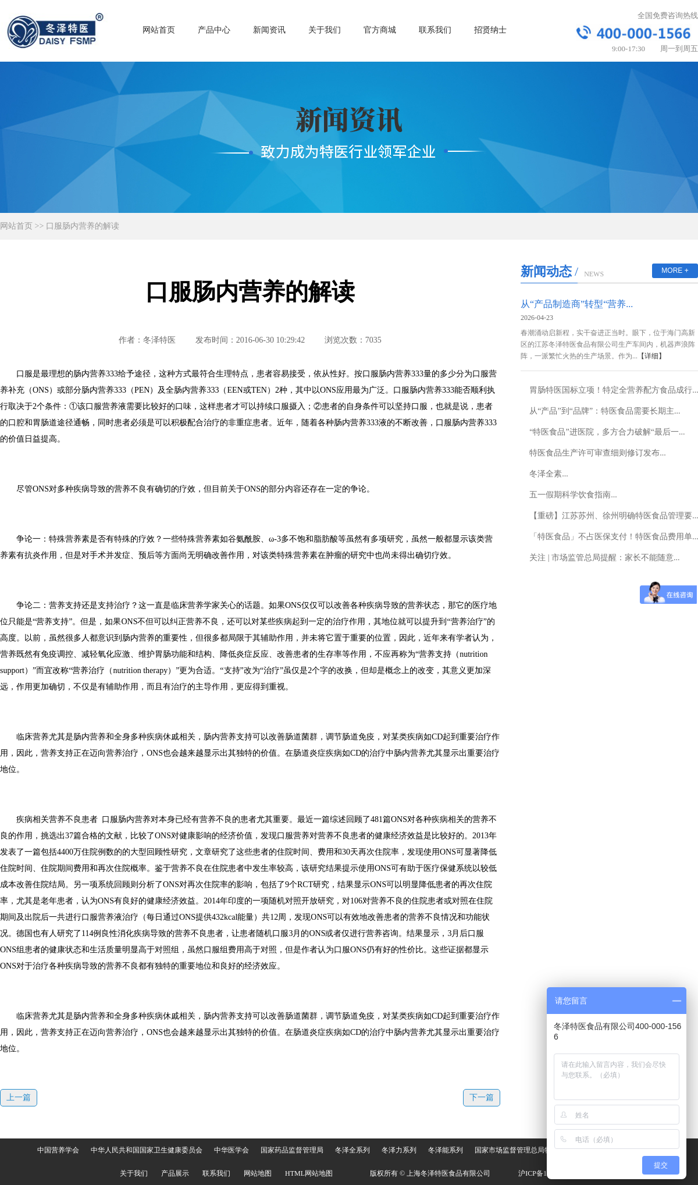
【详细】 (651, 356)
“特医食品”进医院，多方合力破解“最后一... (607, 432)
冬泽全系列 (352, 1150)
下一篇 (481, 1097)
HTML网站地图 (309, 1173)
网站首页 (159, 30)
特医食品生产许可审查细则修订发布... (597, 453)
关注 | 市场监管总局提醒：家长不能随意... (604, 557)
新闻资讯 (269, 30)
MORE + (674, 270)
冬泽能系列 (445, 1150)
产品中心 (214, 30)
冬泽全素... (548, 473)
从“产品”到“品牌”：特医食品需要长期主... (604, 411)
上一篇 (18, 1097)
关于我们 (324, 30)
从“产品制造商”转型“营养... (577, 304)
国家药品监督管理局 (292, 1150)
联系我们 (435, 30)
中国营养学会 (58, 1150)
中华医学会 (231, 1150)
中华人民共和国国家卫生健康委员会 (146, 1150)
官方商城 (380, 30)
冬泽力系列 (399, 1150)
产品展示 (175, 1173)
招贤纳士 (490, 30)
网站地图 (258, 1173)
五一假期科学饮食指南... (573, 494)
